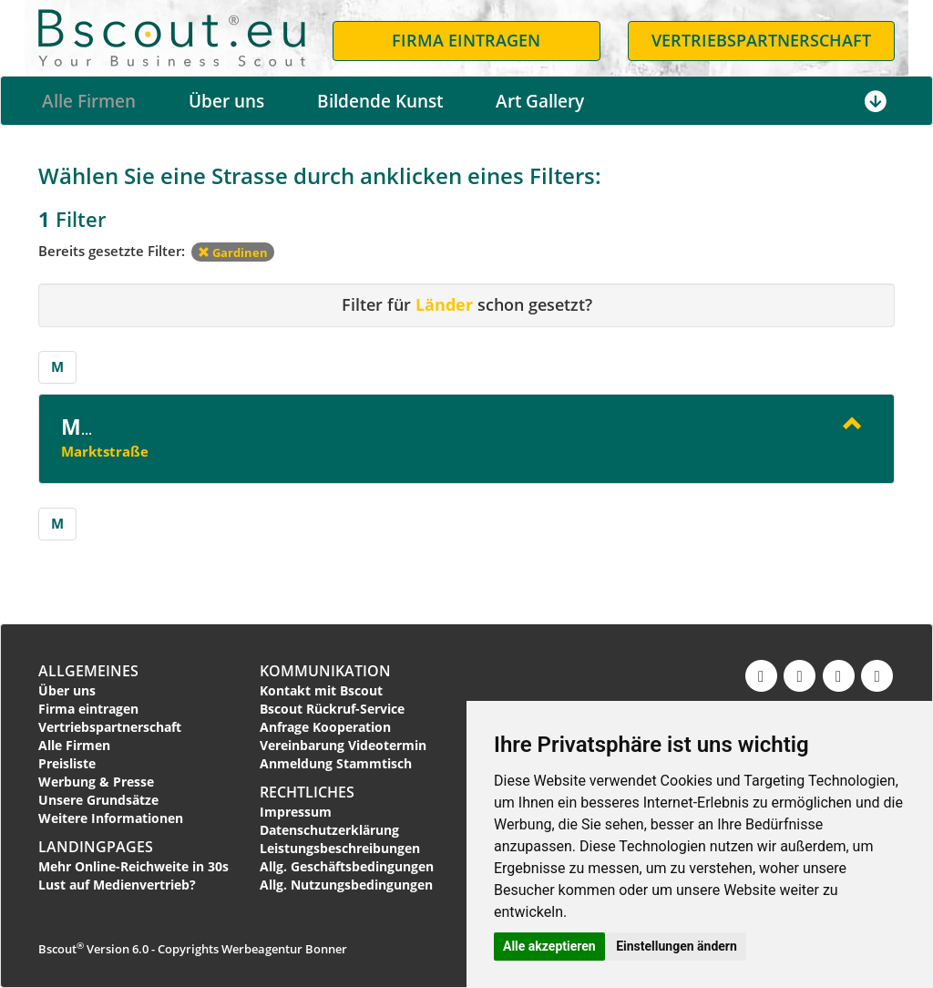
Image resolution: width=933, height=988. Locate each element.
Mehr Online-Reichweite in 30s (133, 866)
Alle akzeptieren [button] (549, 946)
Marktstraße (105, 451)
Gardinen (233, 252)
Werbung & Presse (96, 781)
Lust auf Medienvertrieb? (117, 884)
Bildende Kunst (380, 101)
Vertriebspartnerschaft (109, 727)
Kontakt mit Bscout (321, 690)
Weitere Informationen (110, 818)
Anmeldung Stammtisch (336, 763)
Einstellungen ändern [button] (676, 946)
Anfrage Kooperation (325, 727)
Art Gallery (540, 101)
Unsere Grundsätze (98, 799)
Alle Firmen (89, 101)
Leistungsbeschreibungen (340, 848)
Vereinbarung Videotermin (343, 745)
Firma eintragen (88, 708)
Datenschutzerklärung (329, 830)
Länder (444, 304)
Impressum (296, 811)
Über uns (226, 101)
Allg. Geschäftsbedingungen (347, 866)
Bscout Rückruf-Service (332, 708)
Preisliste (67, 763)
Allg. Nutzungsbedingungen (346, 884)
